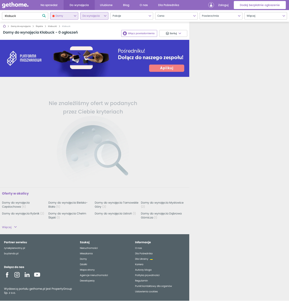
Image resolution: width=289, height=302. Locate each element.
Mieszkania (86, 254)
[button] (284, 288)
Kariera (139, 265)
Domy (83, 260)
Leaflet (267, 300)
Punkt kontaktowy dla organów (153, 287)
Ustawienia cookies (146, 292)
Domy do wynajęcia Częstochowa (16, 205)
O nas (138, 249)
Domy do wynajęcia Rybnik (23, 213)
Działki (83, 265)
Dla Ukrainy (141, 260)
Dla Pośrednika (144, 254)
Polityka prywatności (147, 276)
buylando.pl (11, 254)
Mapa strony (87, 271)
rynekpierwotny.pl (14, 249)
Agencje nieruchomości (94, 276)
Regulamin (141, 281)
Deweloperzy (87, 281)
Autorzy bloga (143, 271)
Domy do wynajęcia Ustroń (115, 213)
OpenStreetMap (281, 300)
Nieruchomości (89, 249)
